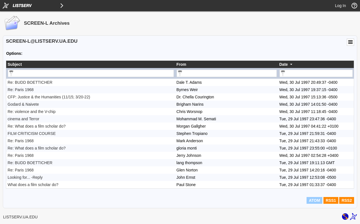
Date (283, 64)
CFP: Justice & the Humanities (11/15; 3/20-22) (49, 97)
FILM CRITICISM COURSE (32, 133)
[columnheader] (90, 64)
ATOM (314, 200)
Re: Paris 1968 (21, 89)
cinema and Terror (23, 119)
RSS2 (346, 200)
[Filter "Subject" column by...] (91, 73)
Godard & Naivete (23, 104)
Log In (340, 5)
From (181, 64)
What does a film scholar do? (33, 184)
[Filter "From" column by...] (227, 73)
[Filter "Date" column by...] (316, 73)
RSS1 (331, 200)
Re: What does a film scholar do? (37, 126)
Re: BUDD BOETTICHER (30, 82)
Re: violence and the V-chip (31, 111)
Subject (15, 64)
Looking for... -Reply (25, 177)
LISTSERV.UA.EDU (20, 217)
